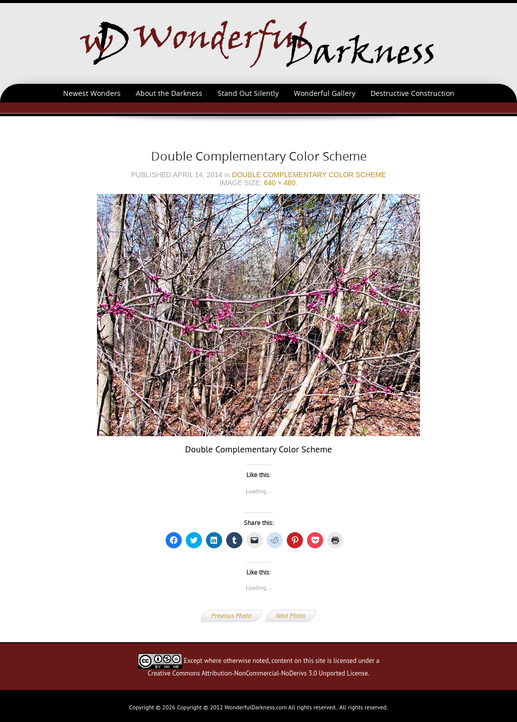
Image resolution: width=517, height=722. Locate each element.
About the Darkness (169, 93)
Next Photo (290, 615)
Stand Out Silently (248, 93)
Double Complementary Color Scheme (309, 175)
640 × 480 (280, 183)
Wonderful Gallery (324, 93)
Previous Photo (231, 615)
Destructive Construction (412, 93)
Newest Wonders (92, 93)
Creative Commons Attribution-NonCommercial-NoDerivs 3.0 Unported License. (259, 673)
